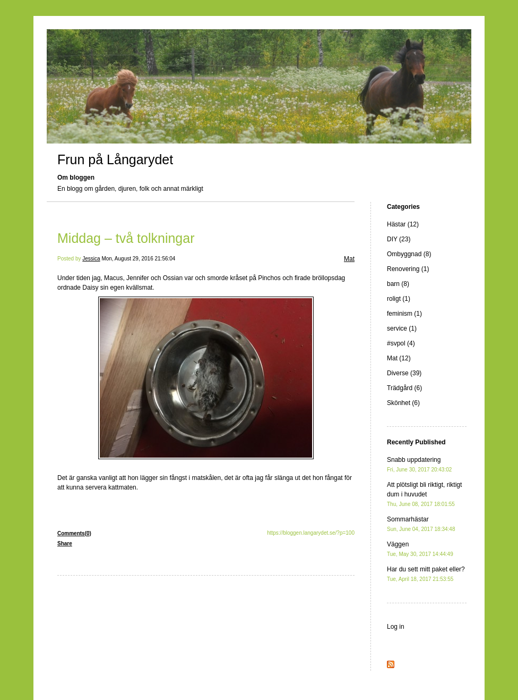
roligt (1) (398, 298)
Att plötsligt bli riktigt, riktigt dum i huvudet (424, 494)
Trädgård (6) (404, 388)
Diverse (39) (404, 373)
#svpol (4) (401, 343)
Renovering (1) (408, 269)
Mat (349, 259)
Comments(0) (74, 533)
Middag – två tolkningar (125, 238)
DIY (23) (398, 239)
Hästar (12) (403, 224)
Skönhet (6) (403, 403)
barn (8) (398, 284)
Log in (395, 626)
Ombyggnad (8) (409, 254)
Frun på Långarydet (115, 159)
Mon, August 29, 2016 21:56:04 (138, 259)
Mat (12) (399, 358)
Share (64, 543)
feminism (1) (404, 313)
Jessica (91, 259)
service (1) (402, 328)
